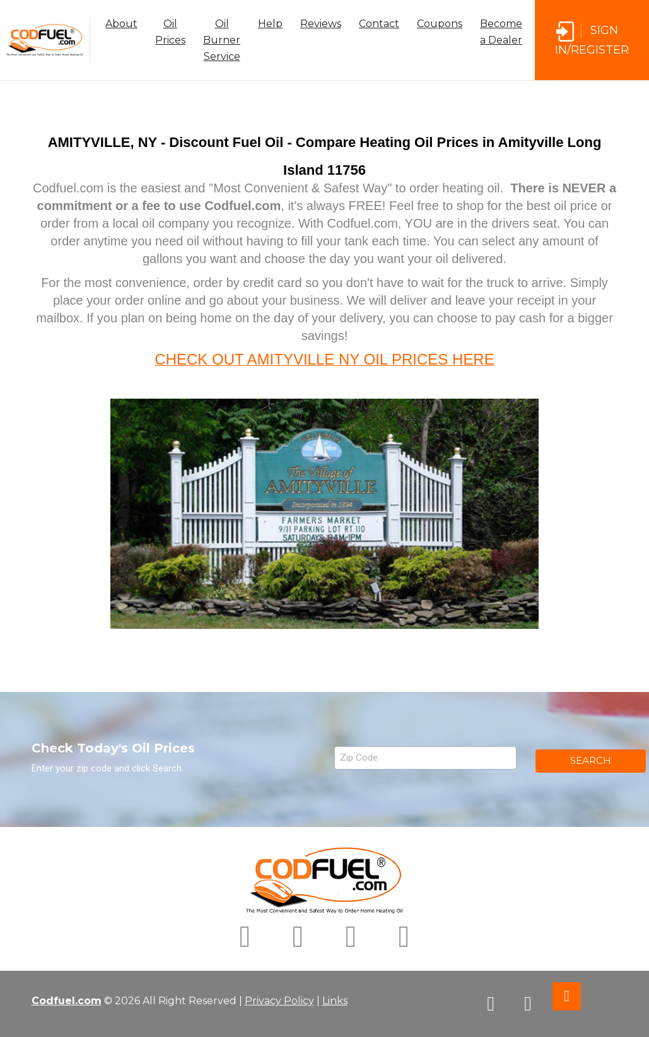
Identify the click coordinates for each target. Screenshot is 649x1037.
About (121, 24)
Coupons (439, 24)
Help (270, 24)
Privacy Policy (279, 1001)
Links (335, 1001)
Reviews (320, 24)
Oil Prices (170, 32)
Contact (379, 24)
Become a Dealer (501, 32)
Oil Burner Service (221, 40)
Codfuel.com (67, 1001)
